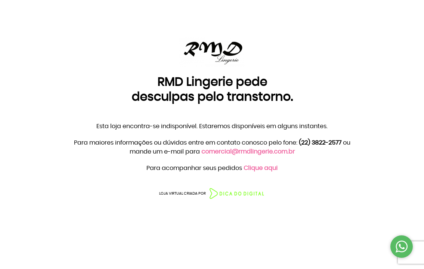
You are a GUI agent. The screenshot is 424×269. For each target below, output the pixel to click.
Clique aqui (261, 168)
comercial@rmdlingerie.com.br (248, 152)
